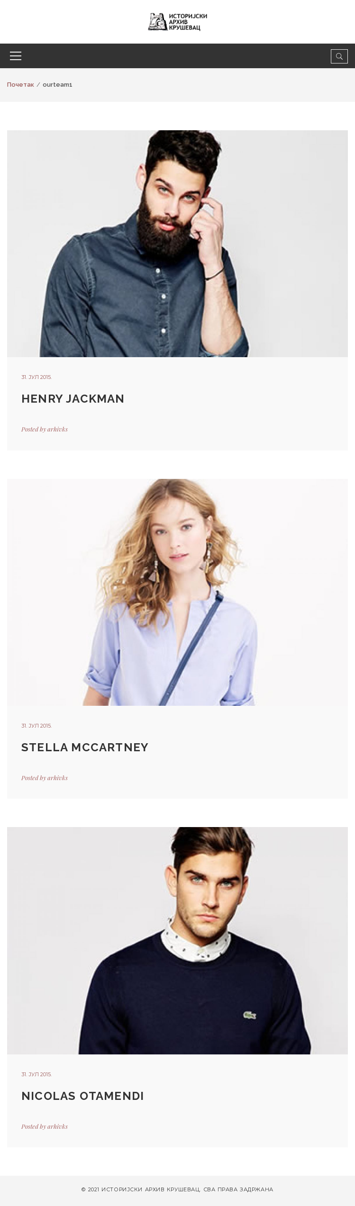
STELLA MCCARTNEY (85, 747)
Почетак (20, 84)
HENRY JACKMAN (73, 398)
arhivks (57, 429)
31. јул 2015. (36, 377)
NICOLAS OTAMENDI (82, 1096)
